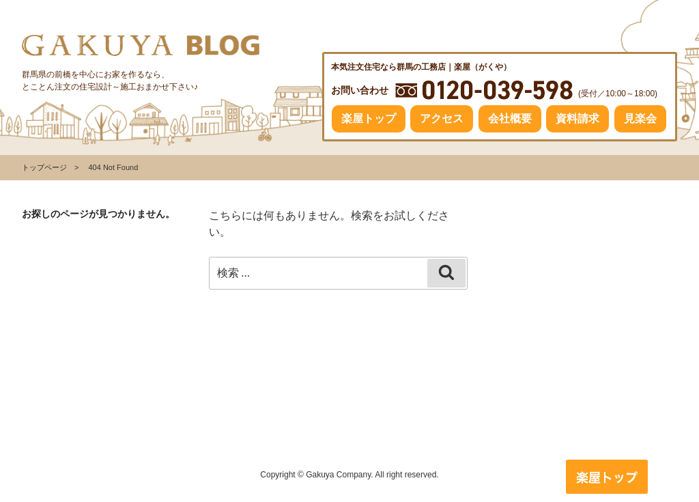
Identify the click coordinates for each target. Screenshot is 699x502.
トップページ (44, 167)
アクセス (441, 118)
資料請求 (577, 118)
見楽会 (640, 118)
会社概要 (510, 118)
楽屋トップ (368, 118)
